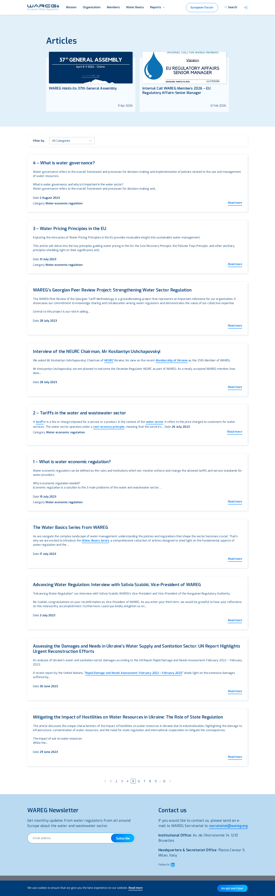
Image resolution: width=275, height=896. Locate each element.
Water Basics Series (95, 540)
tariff (40, 422)
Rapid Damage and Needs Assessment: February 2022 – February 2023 (133, 673)
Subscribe (123, 838)
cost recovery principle (109, 427)
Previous (105, 781)
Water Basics (135, 7)
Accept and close (232, 888)
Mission (71, 7)
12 (164, 781)
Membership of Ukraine (171, 360)
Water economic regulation (64, 203)
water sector (154, 422)
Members (113, 7)
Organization (91, 7)
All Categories (61, 141)
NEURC (108, 360)
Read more (235, 203)
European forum (202, 7)
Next (169, 781)
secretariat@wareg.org (228, 825)
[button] (245, 7)
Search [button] (232, 7)
